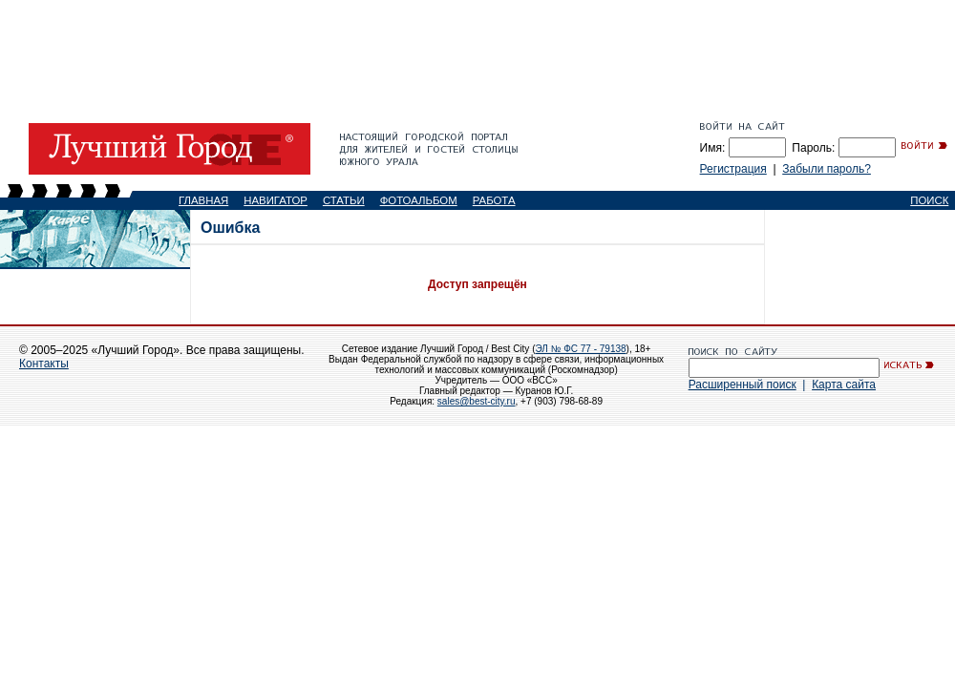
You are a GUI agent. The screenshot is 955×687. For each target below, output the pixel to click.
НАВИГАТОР (276, 200)
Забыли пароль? (826, 169)
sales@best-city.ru (476, 401)
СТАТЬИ (344, 200)
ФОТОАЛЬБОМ (418, 200)
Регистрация (733, 169)
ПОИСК (929, 200)
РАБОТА (494, 200)
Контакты (44, 363)
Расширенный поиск (742, 384)
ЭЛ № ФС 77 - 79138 (580, 349)
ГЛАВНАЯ (203, 200)
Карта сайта (844, 384)
